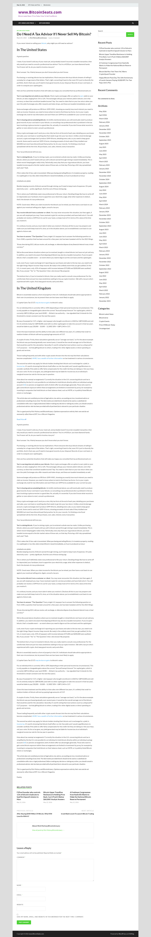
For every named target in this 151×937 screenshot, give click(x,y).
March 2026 (103, 119)
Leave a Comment (54, 38)
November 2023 (105, 219)
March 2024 (103, 204)
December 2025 (105, 129)
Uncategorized (104, 328)
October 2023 (104, 222)
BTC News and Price (34, 5)
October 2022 (104, 265)
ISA (24, 385)
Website (20, 904)
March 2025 (103, 161)
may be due (40, 302)
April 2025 (103, 158)
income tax (21, 366)
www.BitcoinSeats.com (40, 12)
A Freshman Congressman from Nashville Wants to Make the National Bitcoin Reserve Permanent (80, 795)
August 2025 (103, 144)
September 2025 (105, 140)
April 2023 (103, 244)
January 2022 (104, 297)
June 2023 (103, 237)
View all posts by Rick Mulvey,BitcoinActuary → (48, 830)
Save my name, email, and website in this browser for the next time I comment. (50, 917)
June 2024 (103, 194)
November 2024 (105, 176)
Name (19, 885)
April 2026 (103, 115)
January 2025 (104, 169)
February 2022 (104, 294)
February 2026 (104, 122)
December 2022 (105, 258)
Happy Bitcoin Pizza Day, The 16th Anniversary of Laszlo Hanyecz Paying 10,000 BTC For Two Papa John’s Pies (116, 80)
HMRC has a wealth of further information (47, 358)
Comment (21, 857)
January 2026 (104, 126)
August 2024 (103, 186)
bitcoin (43, 43)
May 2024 (102, 197)
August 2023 (103, 229)
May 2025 (102, 154)
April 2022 (103, 287)
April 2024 (103, 201)
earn (81, 96)
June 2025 (103, 151)
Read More (21, 419)
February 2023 (104, 251)
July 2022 (102, 276)
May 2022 (102, 283)
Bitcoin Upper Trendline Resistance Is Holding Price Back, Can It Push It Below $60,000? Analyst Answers (54, 795)
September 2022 (105, 269)
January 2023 (104, 254)
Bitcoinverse (47, 5)
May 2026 (102, 111)
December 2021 (105, 301)
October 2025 (104, 136)
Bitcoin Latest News (23, 30)
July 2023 (102, 233)
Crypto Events (104, 321)
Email (20, 895)
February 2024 (104, 208)
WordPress (122, 934)
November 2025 (105, 133)
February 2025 (104, 165)
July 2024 (102, 190)
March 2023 (103, 247)
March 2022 (103, 290)
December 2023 (105, 215)
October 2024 (104, 179)
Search (100, 31)
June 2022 (103, 279)
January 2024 (104, 212)
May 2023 (102, 240)
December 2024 (105, 172)
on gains (47, 302)
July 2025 (102, 147)
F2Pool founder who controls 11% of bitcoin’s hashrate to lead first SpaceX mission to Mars (28, 795)
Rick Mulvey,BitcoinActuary (38, 38)
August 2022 (103, 272)
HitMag (131, 934)
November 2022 (105, 262)
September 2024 (105, 183)
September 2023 (105, 226)
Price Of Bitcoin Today (107, 325)
